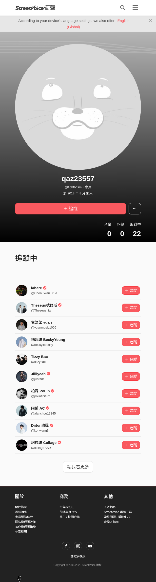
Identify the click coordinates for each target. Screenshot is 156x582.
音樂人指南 (111, 522)
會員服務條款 (24, 517)
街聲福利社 (66, 507)
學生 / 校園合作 (69, 517)
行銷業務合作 (68, 512)
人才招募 (110, 507)
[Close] (150, 21)
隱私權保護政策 (25, 522)
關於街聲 (21, 507)
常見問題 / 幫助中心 (117, 517)
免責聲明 (21, 532)
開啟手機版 (78, 556)
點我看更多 (78, 466)
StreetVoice (35, 7)
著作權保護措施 (25, 527)
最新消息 (21, 512)
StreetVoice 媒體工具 (118, 512)
